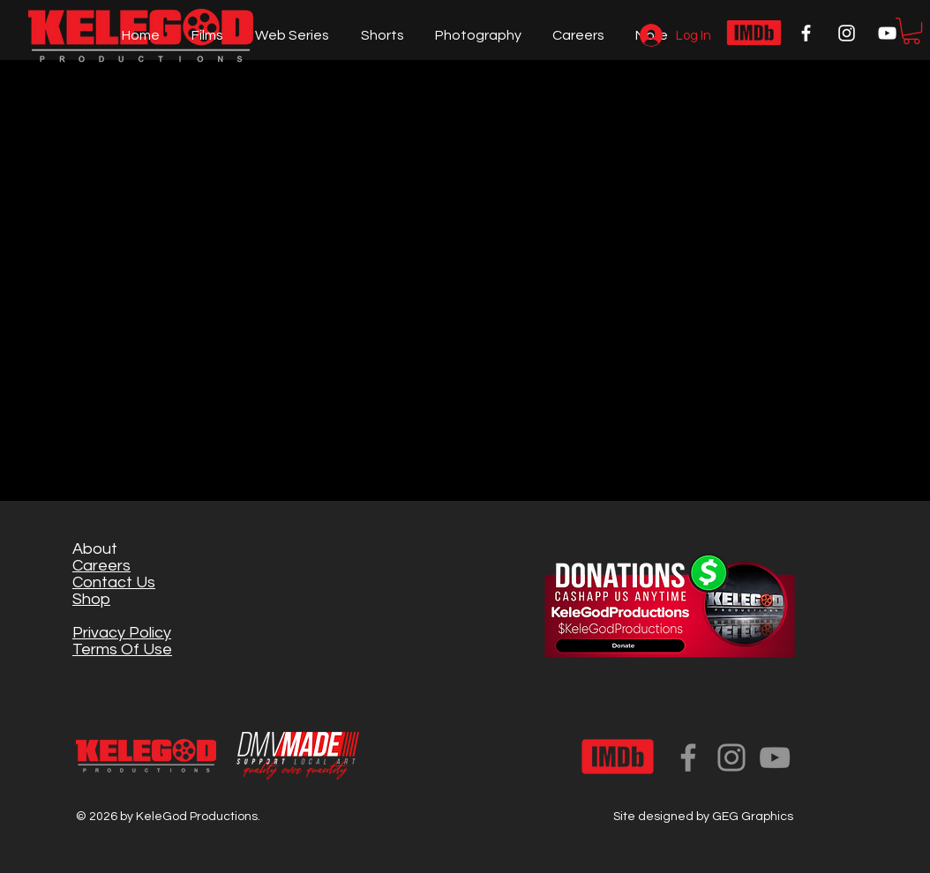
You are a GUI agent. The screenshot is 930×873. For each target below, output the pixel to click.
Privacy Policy (121, 632)
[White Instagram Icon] (847, 33)
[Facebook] (688, 757)
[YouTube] (774, 757)
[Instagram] (731, 757)
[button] (911, 31)
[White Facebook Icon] (806, 33)
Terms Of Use (122, 649)
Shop (91, 599)
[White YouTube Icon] (887, 33)
